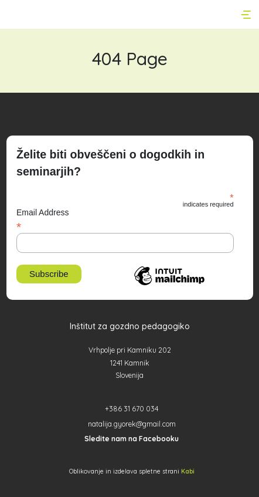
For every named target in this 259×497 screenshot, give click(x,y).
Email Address (125, 219)
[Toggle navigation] (247, 15)
